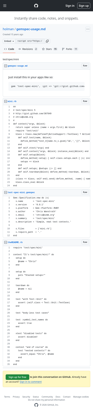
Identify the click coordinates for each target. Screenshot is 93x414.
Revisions (28, 49)
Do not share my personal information (46, 399)
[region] (46, 83)
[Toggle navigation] (5, 6)
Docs (58, 396)
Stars (50, 49)
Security (26, 396)
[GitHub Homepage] (36, 405)
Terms (7, 396)
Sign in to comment (31, 381)
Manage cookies (81, 396)
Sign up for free (17, 377)
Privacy (16, 396)
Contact (66, 396)
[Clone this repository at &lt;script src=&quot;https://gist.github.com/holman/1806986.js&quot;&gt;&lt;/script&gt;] (29, 41)
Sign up (84, 6)
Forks (70, 49)
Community (47, 396)
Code (9, 49)
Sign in (70, 6)
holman (8, 29)
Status (36, 396)
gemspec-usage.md (31, 29)
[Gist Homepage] (36, 6)
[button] (47, 41)
